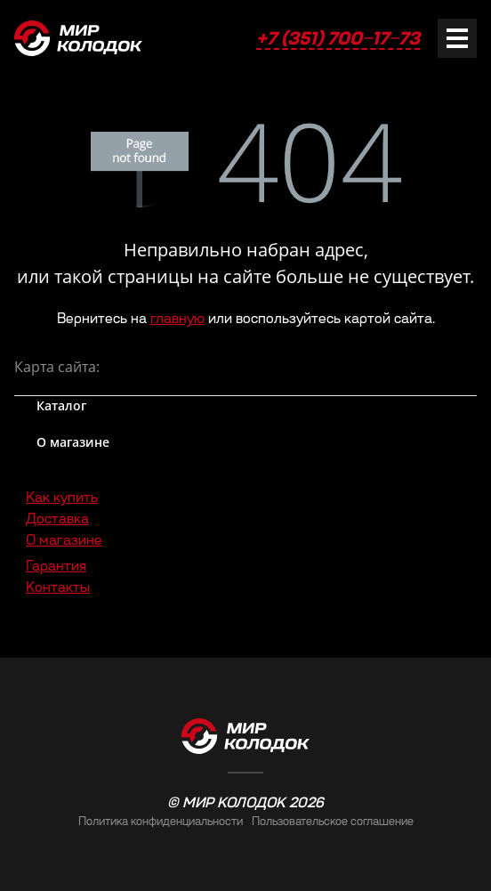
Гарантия (56, 565)
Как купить (62, 497)
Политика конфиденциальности (160, 821)
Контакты (58, 587)
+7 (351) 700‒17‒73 (338, 38)
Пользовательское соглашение (333, 821)
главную (177, 318)
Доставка (57, 518)
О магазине (64, 539)
